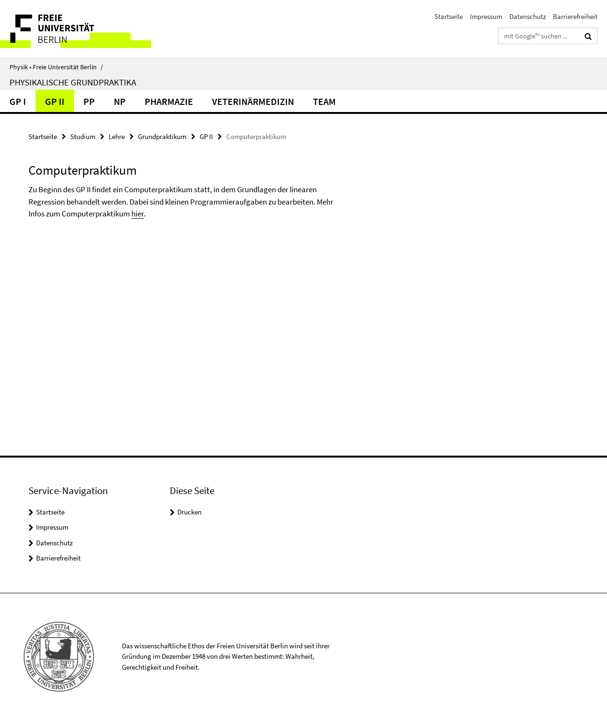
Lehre (117, 136)
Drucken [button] (189, 511)
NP (120, 101)
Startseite (448, 16)
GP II (54, 101)
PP (89, 101)
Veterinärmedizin (253, 101)
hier (137, 213)
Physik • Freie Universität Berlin (56, 67)
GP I (17, 101)
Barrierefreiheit (575, 16)
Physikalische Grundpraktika (72, 82)
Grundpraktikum (162, 136)
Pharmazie (169, 101)
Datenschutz (527, 16)
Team (324, 101)
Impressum (486, 16)
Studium (82, 136)
